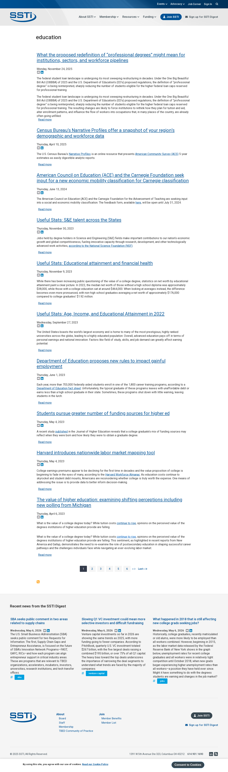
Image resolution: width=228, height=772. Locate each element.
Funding (149, 17)
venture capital (96, 673)
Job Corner (194, 4)
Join (102, 714)
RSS (216, 754)
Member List (109, 722)
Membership (109, 17)
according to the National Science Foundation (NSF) (101, 245)
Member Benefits (111, 718)
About (60, 714)
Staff (62, 722)
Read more (45, 119)
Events (162, 3)
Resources (130, 17)
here (138, 202)
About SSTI (87, 17)
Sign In (208, 4)
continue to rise (126, 523)
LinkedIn (211, 754)
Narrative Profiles (80, 154)
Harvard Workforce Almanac (122, 474)
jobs (162, 681)
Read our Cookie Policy (95, 764)
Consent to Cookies (188, 764)
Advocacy (177, 3)
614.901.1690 (195, 754)
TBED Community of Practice (76, 731)
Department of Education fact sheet (59, 388)
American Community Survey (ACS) (156, 154)
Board (62, 718)
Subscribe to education (38, 581)
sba (19, 677)
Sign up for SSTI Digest (203, 17)
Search (216, 3)
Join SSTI (173, 17)
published (61, 431)
